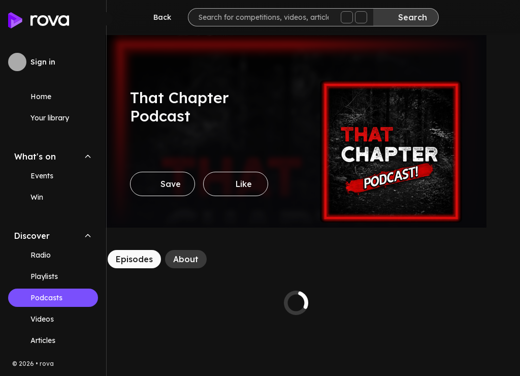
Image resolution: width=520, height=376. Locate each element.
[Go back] (155, 17)
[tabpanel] (313, 303)
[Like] (252, 184)
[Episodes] (151, 259)
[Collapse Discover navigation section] (88, 236)
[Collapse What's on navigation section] (88, 156)
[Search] (405, 17)
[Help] (491, 18)
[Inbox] (461, 18)
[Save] (179, 184)
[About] (203, 259)
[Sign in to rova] (53, 62)
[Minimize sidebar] (106, 18)
